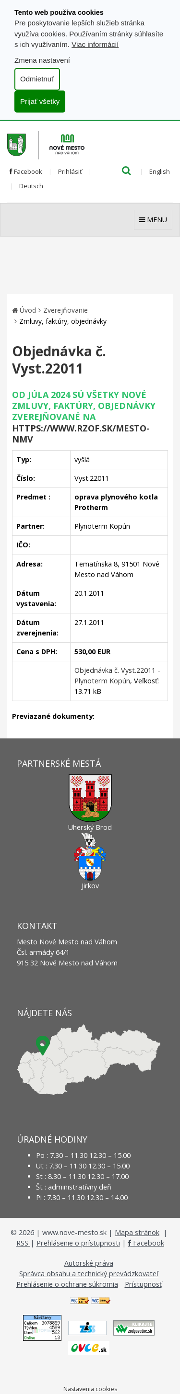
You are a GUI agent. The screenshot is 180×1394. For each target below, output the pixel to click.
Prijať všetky (40, 101)
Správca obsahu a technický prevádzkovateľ (88, 1273)
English (159, 171)
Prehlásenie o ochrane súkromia (67, 1284)
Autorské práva (88, 1263)
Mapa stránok (137, 1232)
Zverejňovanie (65, 310)
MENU (153, 219)
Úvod (28, 310)
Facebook (26, 171)
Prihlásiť (70, 171)
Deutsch (31, 185)
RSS (23, 1242)
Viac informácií (95, 44)
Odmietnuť (37, 79)
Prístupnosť (143, 1284)
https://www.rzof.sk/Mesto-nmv (81, 433)
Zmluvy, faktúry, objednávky (63, 321)
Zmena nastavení (42, 60)
